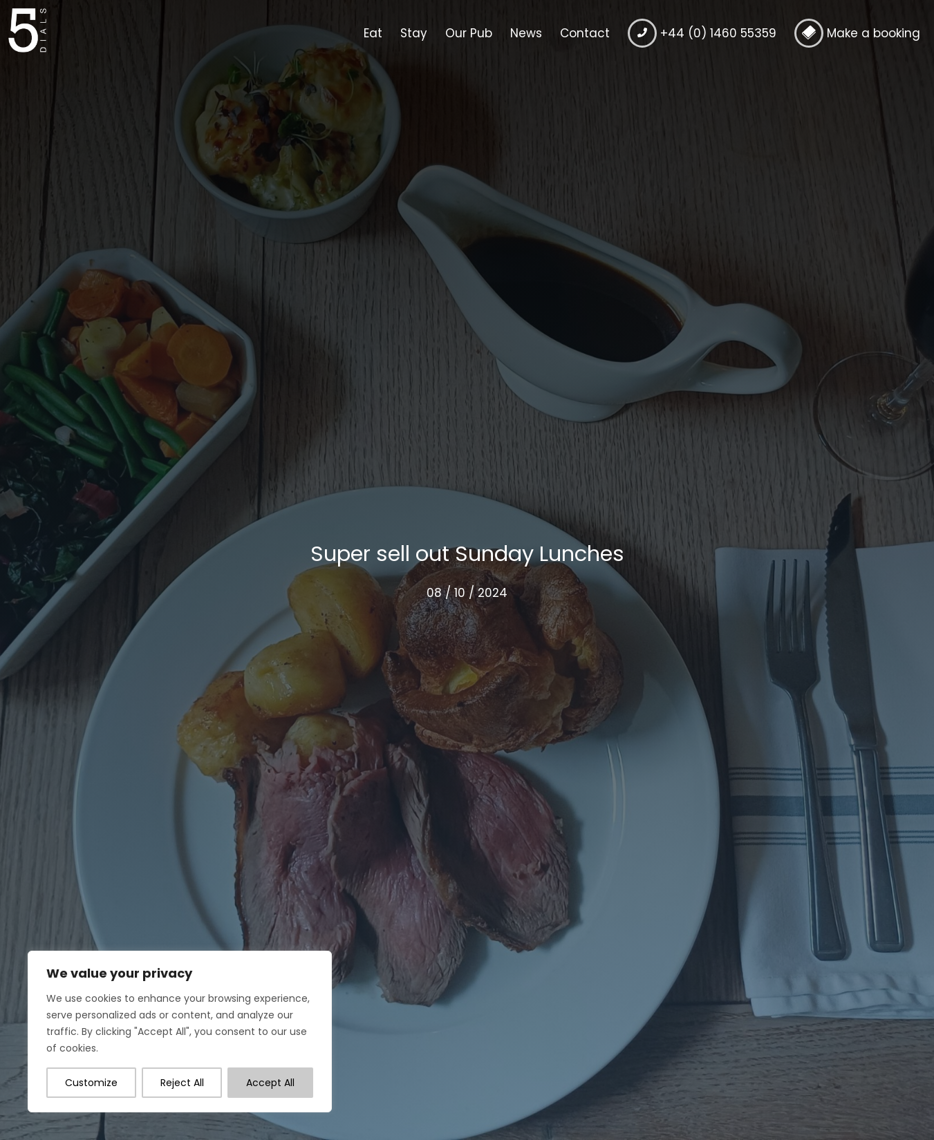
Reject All (182, 1083)
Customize (91, 1083)
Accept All (270, 1083)
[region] (180, 1031)
